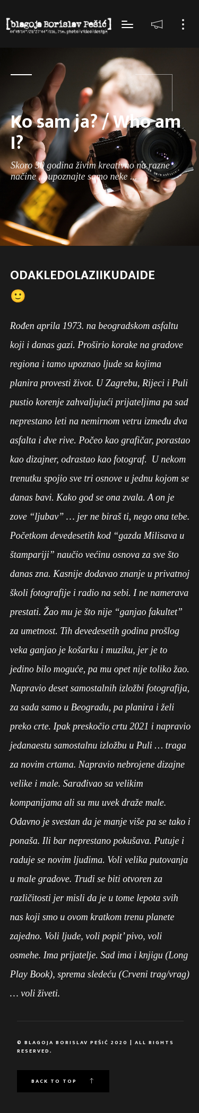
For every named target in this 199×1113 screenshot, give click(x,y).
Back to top (63, 1081)
